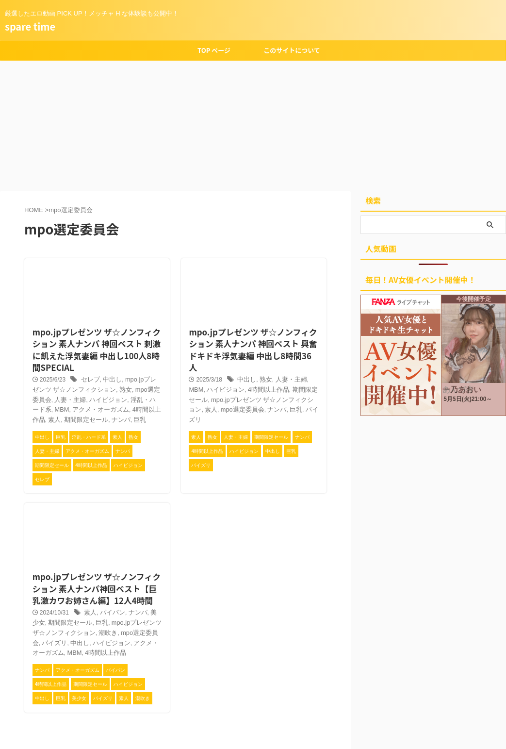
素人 (126, 399)
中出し (106, 369)
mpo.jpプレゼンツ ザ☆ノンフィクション (239, 376)
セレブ (86, 369)
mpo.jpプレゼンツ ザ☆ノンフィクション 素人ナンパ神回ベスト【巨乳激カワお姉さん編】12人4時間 (96, 563)
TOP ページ (213, 50)
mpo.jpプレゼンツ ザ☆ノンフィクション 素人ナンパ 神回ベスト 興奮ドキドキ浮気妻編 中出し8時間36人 (250, 331)
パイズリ (265, 386)
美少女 (151, 588)
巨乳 (70, 408)
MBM (144, 388)
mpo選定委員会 (133, 379)
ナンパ (53, 408)
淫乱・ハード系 (114, 388)
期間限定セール (285, 366)
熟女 (104, 379)
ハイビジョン (73, 388)
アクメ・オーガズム (108, 618)
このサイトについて (291, 50)
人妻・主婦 (284, 356)
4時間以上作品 (98, 399)
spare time (30, 26)
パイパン (107, 588)
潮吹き (76, 608)
